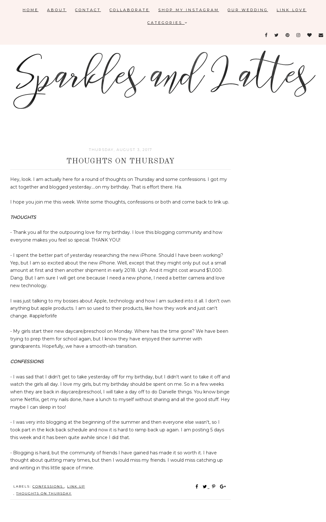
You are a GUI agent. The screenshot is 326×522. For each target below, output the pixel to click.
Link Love (292, 10)
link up (76, 486)
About (57, 10)
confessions (48, 486)
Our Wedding (248, 10)
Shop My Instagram (188, 10)
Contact (88, 10)
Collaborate (130, 10)
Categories (167, 22)
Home (31, 10)
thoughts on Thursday (44, 493)
